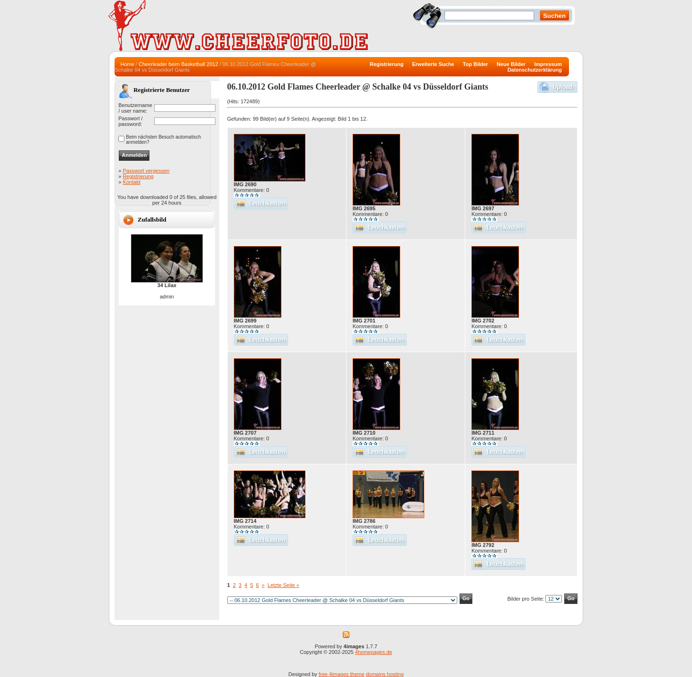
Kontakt (131, 182)
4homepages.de (373, 652)
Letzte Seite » (283, 585)
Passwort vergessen (146, 170)
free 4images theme (341, 674)
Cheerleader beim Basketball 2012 (178, 64)
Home (127, 64)
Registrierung (138, 176)
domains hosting (385, 674)
